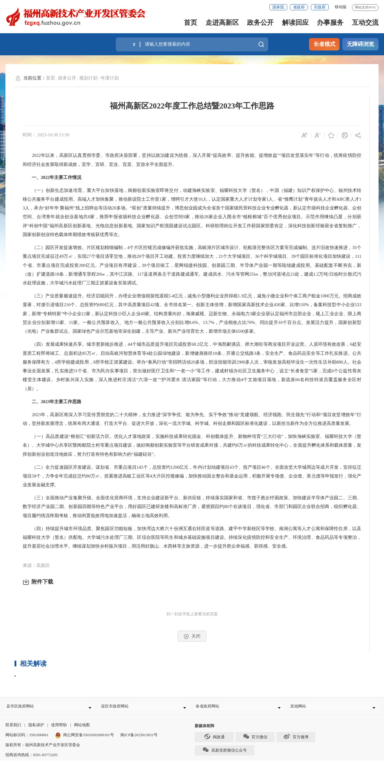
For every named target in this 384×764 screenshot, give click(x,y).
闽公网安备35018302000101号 (88, 739)
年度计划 (110, 78)
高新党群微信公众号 (224, 753)
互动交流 (365, 22)
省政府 (299, 7)
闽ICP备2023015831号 (139, 739)
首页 (190, 22)
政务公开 (260, 22)
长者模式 (324, 44)
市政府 (320, 7)
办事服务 (330, 22)
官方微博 (295, 740)
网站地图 (82, 729)
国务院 (278, 7)
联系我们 (13, 729)
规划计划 (88, 78)
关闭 (192, 636)
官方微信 (255, 740)
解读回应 (295, 22)
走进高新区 (222, 22)
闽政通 (214, 740)
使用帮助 (59, 729)
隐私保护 (36, 729)
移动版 (341, 7)
